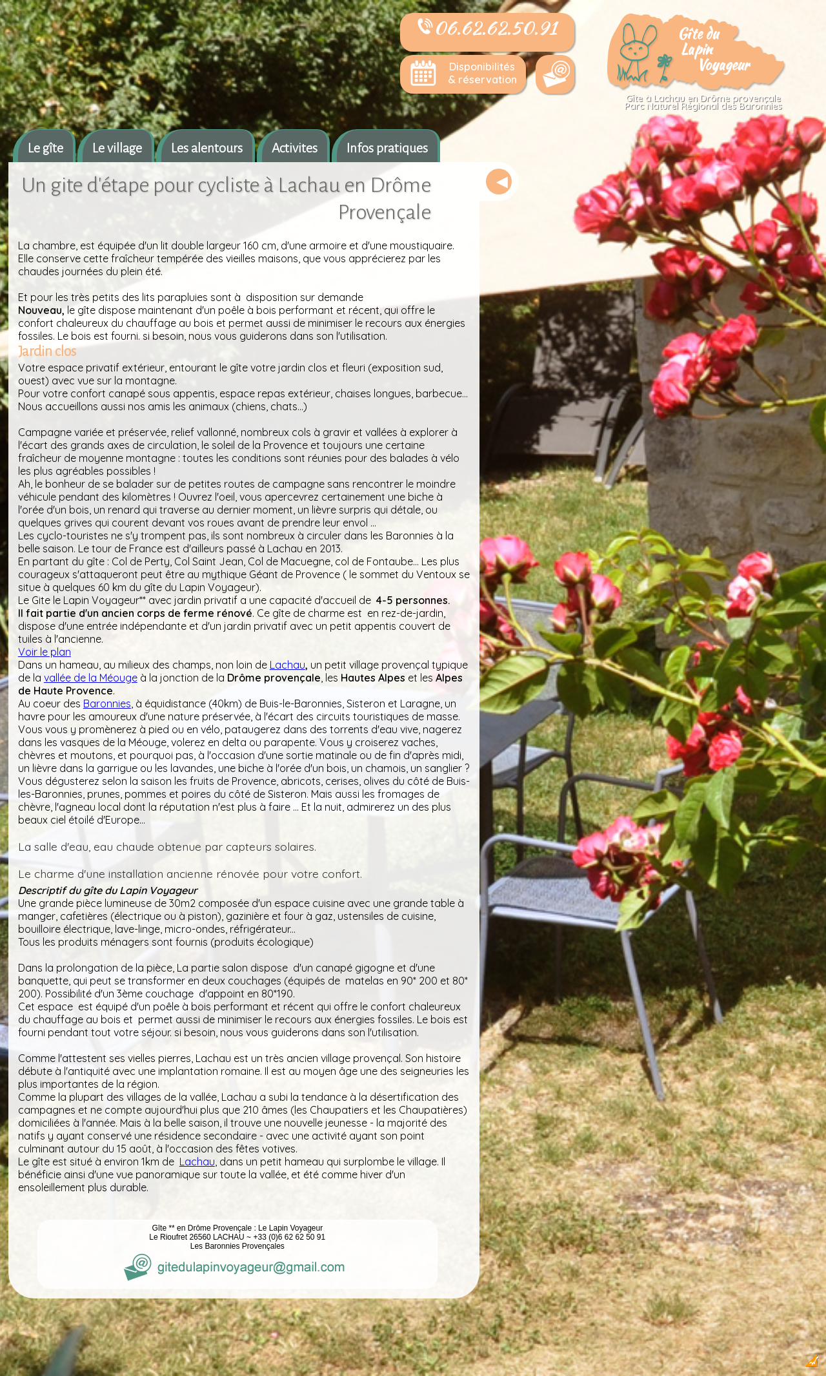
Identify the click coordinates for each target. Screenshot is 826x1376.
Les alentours (207, 148)
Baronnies (107, 703)
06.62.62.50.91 (487, 28)
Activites (294, 148)
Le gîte (45, 148)
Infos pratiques (387, 148)
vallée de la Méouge (90, 677)
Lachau (287, 664)
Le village (117, 148)
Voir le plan (44, 651)
